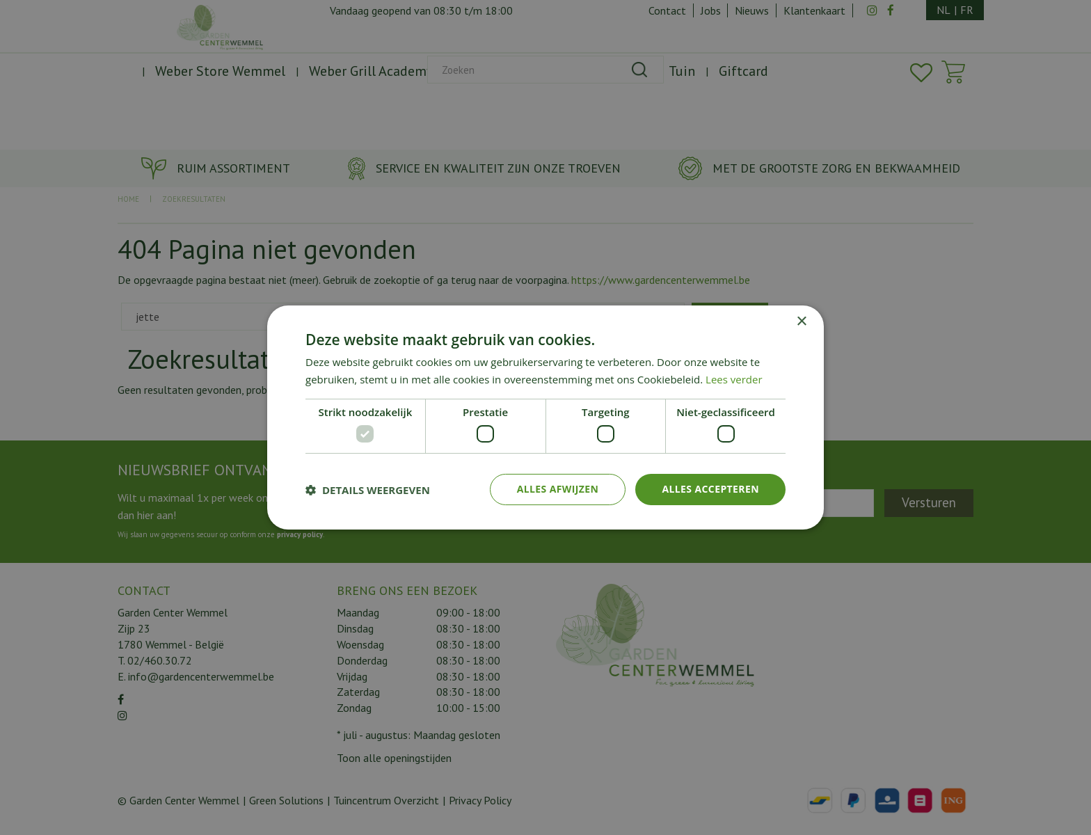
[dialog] (545, 417)
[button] (367, 490)
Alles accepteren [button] (710, 488)
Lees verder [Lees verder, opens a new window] (734, 379)
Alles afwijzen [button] (558, 488)
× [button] (801, 322)
